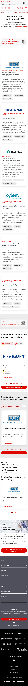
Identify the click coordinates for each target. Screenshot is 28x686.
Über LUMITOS (13, 669)
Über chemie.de (14, 672)
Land (25, 26)
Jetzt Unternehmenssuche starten (14, 550)
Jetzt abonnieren (14, 619)
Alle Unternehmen (14, 453)
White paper (4, 575)
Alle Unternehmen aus (14, 387)
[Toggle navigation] (26, 8)
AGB (14, 681)
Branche (19, 26)
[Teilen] (20, 8)
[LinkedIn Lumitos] (14, 660)
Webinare (3, 581)
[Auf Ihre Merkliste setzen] (24, 59)
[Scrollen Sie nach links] (23, 406)
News (2, 560)
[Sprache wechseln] (23, 8)
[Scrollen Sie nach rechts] (25, 406)
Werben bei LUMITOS (13, 666)
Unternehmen (5, 565)
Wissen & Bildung (6, 591)
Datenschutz (20, 681)
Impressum (7, 681)
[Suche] (18, 8)
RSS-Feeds (4, 596)
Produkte (3, 570)
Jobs (2, 586)
